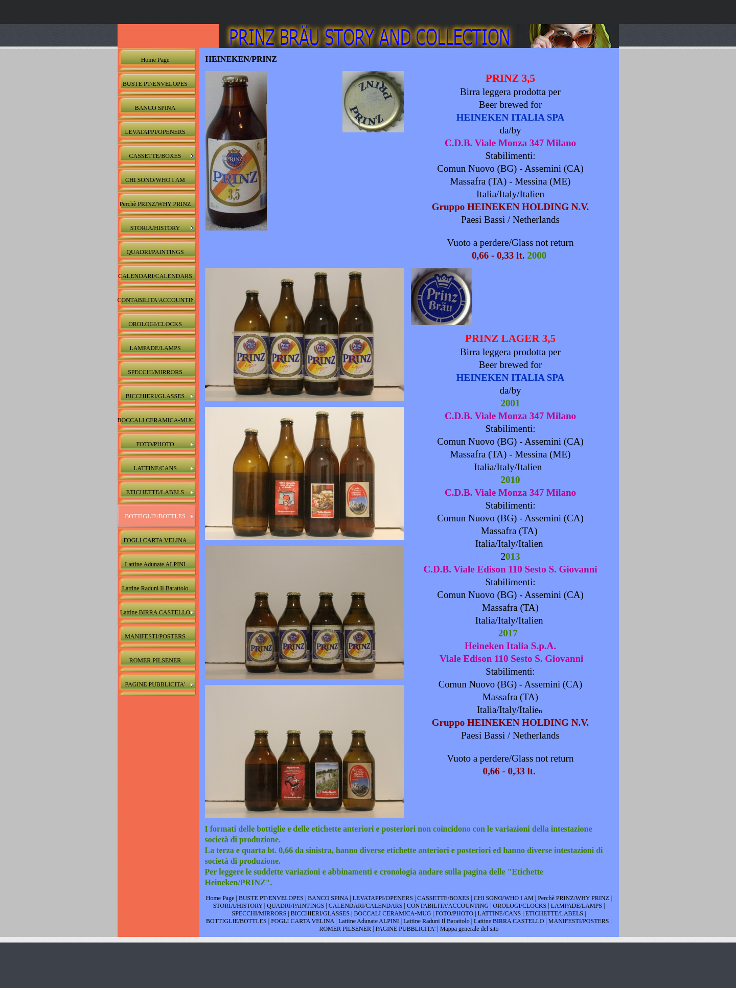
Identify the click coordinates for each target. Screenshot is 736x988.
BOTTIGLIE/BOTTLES (236, 921)
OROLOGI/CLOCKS (520, 905)
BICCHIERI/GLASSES (320, 913)
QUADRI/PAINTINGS (295, 905)
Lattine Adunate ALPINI (369, 921)
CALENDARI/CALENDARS (366, 905)
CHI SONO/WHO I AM (504, 898)
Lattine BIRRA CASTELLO (509, 921)
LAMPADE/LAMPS (576, 905)
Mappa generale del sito (469, 928)
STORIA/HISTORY (238, 905)
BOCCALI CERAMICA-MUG (392, 913)
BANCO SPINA (328, 898)
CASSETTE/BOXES (443, 898)
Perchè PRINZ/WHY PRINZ (573, 898)
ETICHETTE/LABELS (554, 913)
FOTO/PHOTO (454, 913)
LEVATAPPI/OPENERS (383, 898)
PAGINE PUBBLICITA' (405, 928)
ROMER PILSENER (345, 928)
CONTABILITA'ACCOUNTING (448, 905)
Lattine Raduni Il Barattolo (436, 921)
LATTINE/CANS (499, 913)
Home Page (220, 898)
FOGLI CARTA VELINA (302, 921)
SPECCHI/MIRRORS (259, 913)
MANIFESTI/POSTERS (578, 921)
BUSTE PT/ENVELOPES (271, 898)
